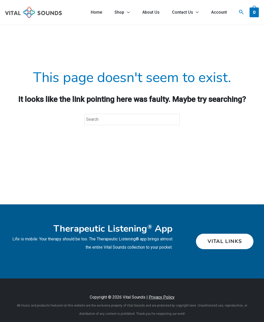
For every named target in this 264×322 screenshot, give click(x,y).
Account (219, 12)
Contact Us (182, 12)
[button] (222, 241)
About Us (151, 12)
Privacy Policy (162, 297)
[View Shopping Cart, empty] (254, 12)
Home (96, 12)
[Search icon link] (241, 12)
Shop (119, 12)
